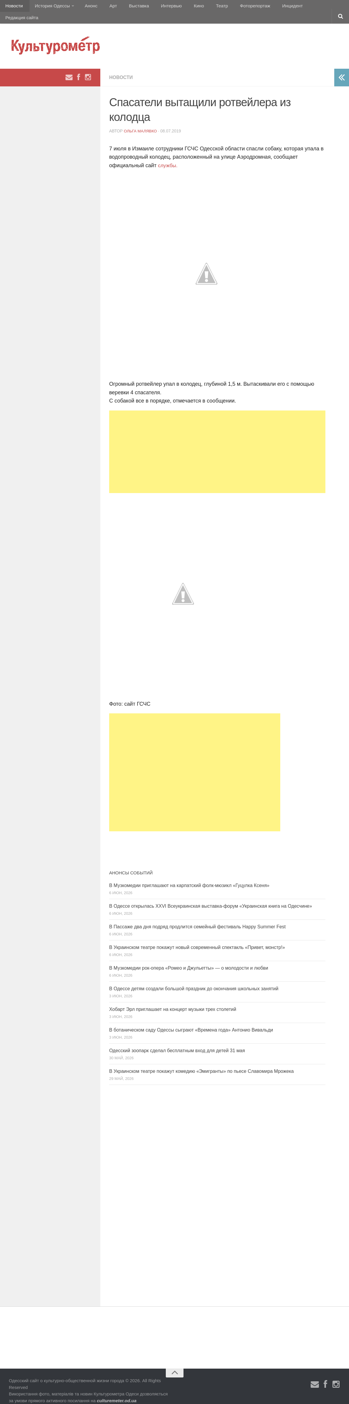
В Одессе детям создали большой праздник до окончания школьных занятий (193, 979)
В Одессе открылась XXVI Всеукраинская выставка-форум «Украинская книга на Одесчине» (210, 897)
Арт (105, 7)
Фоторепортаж (232, 7)
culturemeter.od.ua (116, 1391)
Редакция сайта (303, 7)
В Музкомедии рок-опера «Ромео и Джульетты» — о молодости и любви (188, 959)
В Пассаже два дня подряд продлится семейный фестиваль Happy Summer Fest (197, 917)
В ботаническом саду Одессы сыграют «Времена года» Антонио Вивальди (191, 1021)
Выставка (127, 7)
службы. (168, 157)
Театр (202, 7)
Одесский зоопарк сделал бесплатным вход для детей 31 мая (177, 1041)
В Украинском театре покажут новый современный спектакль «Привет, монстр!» (197, 938)
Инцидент (267, 7)
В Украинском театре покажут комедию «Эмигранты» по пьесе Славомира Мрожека (201, 1062)
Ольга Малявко (141, 122)
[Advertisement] (217, 443)
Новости (13, 7)
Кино (182, 7)
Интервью (157, 7)
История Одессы (49, 7)
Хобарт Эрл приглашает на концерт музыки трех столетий (172, 1000)
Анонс (86, 7)
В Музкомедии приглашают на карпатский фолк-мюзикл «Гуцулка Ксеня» (189, 876)
